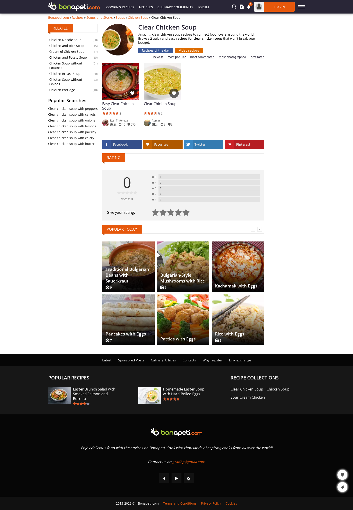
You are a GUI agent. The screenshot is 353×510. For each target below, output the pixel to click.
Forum (203, 7)
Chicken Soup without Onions (65, 81)
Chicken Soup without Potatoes (65, 65)
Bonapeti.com (58, 17)
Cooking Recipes (120, 7)
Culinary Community (175, 7)
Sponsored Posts (131, 360)
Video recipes (189, 50)
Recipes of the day (156, 50)
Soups (120, 17)
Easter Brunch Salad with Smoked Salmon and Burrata (94, 394)
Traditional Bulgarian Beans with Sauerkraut (127, 275)
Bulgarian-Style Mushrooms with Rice (182, 278)
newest (158, 56)
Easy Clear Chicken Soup (118, 105)
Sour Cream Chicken (248, 397)
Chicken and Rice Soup (66, 46)
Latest (106, 360)
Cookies (231, 503)
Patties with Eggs (178, 339)
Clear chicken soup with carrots (72, 114)
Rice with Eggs (229, 334)
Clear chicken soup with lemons (72, 126)
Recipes (78, 17)
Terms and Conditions (180, 503)
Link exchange (240, 360)
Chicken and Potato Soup (68, 57)
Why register (212, 360)
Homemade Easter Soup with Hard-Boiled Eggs (183, 391)
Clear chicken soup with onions (71, 120)
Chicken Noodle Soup (65, 40)
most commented (202, 56)
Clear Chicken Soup (160, 103)
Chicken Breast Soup (64, 73)
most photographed (232, 56)
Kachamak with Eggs (236, 286)
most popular (176, 56)
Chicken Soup (138, 17)
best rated (257, 56)
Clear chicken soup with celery (71, 138)
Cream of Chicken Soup (66, 51)
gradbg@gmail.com (188, 461)
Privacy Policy (211, 503)
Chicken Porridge (62, 90)
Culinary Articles (163, 360)
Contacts (189, 360)
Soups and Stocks (99, 17)
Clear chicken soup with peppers (73, 108)
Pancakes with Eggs (126, 334)
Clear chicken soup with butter (71, 144)
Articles (146, 7)
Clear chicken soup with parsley (72, 132)
